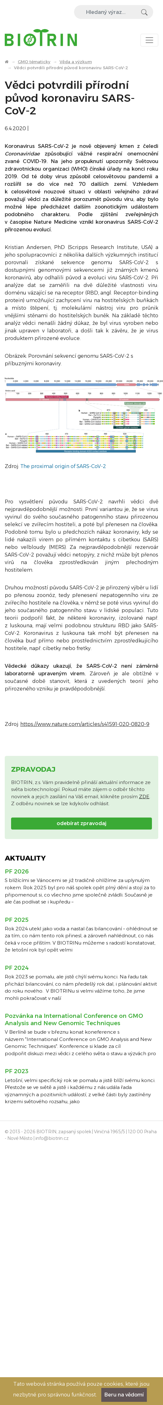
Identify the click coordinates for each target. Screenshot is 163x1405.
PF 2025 (16, 919)
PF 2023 (16, 1071)
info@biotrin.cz (52, 1138)
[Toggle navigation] (149, 40)
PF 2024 (17, 967)
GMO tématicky (34, 61)
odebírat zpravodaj (81, 823)
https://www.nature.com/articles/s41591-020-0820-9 (84, 724)
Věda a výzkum (76, 61)
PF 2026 (17, 871)
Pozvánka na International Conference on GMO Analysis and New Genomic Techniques (74, 1019)
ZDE (144, 797)
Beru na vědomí (124, 1395)
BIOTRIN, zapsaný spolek (63, 1131)
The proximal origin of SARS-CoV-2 (63, 466)
